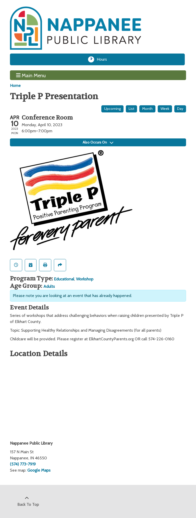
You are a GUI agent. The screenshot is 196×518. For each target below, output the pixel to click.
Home (15, 85)
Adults (49, 286)
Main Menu (31, 75)
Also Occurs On (98, 142)
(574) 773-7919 (23, 464)
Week (165, 108)
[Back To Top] (27, 501)
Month (147, 108)
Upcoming (112, 108)
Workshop (84, 279)
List (131, 108)
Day (180, 108)
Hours (103, 59)
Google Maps (39, 470)
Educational (64, 279)
